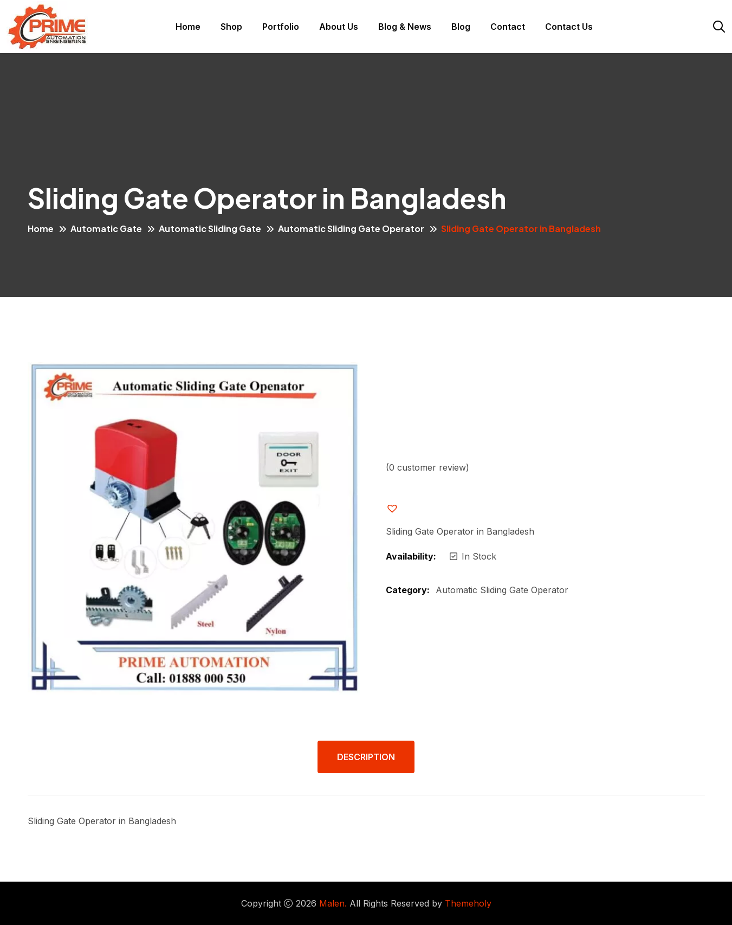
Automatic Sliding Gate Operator (351, 228)
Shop (231, 26)
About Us (338, 26)
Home (188, 26)
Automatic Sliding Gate (210, 228)
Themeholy (468, 903)
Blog (460, 26)
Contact (507, 26)
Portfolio (280, 26)
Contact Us (569, 26)
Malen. (333, 903)
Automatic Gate (106, 228)
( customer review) (427, 467)
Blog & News (404, 26)
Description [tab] (366, 756)
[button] (401, 508)
